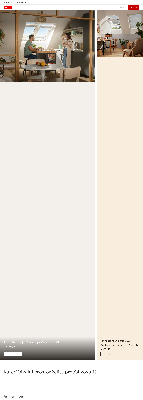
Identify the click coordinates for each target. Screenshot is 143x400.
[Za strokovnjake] (21, 2)
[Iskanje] (121, 7)
